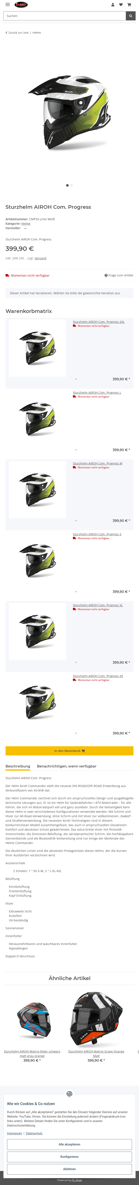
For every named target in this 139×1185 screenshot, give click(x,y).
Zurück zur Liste (18, 32)
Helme (25, 224)
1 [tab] (67, 185)
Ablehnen (69, 1169)
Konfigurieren (69, 1156)
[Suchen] (131, 15)
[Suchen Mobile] (64, 15)
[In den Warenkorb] (9, 46)
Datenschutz (34, 1133)
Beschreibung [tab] (18, 766)
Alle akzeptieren (69, 1144)
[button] (113, 4)
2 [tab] (71, 185)
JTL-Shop (77, 1180)
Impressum (14, 1133)
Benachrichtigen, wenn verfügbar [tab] (66, 766)
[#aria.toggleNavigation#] (8, 2)
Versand (40, 258)
